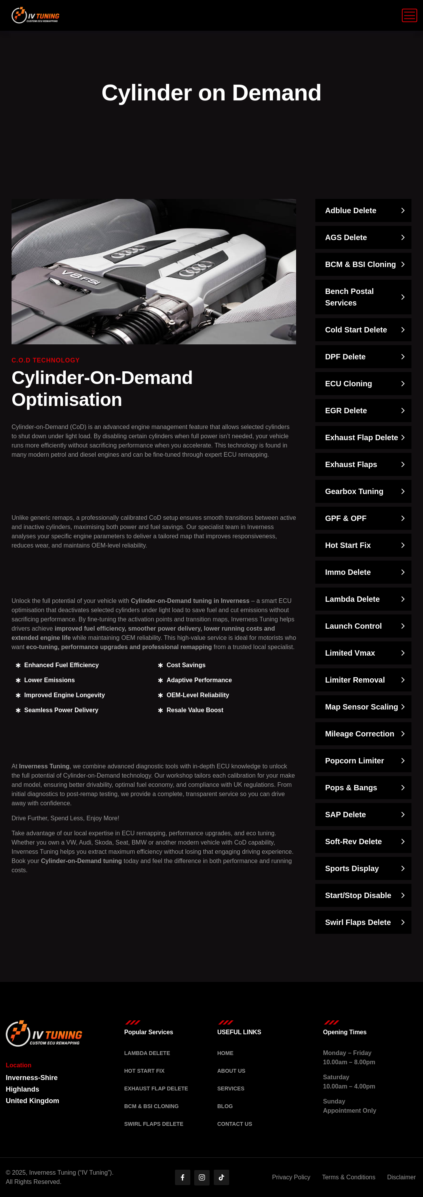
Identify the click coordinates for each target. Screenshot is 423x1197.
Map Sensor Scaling (361, 707)
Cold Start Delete (356, 330)
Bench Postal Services (349, 297)
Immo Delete (348, 572)
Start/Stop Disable (358, 895)
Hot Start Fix (348, 545)
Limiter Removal (355, 680)
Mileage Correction (359, 734)
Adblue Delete (350, 210)
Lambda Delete (352, 599)
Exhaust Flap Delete (361, 437)
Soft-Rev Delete (353, 841)
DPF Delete (345, 356)
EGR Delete (346, 410)
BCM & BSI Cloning (360, 264)
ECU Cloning (348, 383)
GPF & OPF (345, 518)
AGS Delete (346, 237)
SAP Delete (345, 814)
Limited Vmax (350, 653)
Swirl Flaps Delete (358, 922)
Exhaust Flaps (351, 464)
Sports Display (352, 868)
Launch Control (353, 626)
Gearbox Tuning (354, 491)
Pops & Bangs (351, 787)
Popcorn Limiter (354, 760)
